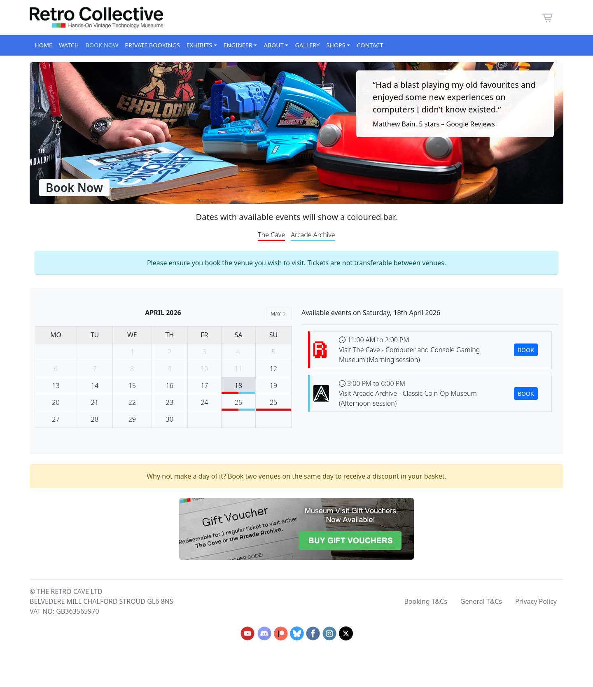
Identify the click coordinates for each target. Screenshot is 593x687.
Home (43, 45)
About (273, 45)
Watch (69, 45)
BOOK (526, 350)
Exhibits (199, 45)
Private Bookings (152, 45)
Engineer (238, 45)
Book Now (101, 45)
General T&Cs (481, 601)
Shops (335, 45)
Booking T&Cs (425, 601)
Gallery (307, 45)
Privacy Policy (536, 601)
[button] (547, 16)
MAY (279, 313)
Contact (370, 45)
